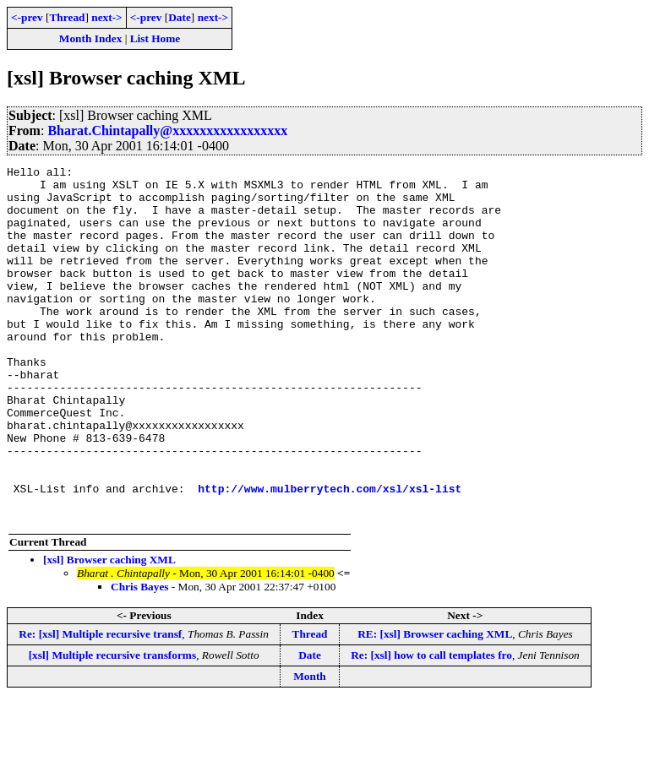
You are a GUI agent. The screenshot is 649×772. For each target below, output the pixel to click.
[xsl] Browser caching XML (109, 630)
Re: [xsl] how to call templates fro (431, 726)
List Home (155, 38)
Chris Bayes (140, 657)
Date (179, 17)
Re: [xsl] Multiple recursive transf (100, 705)
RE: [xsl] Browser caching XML (434, 705)
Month (309, 747)
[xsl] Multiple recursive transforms (113, 726)
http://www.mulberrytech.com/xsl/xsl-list (329, 554)
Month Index (90, 38)
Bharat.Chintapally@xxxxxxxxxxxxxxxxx (167, 130)
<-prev (27, 17)
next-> (106, 17)
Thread (67, 17)
